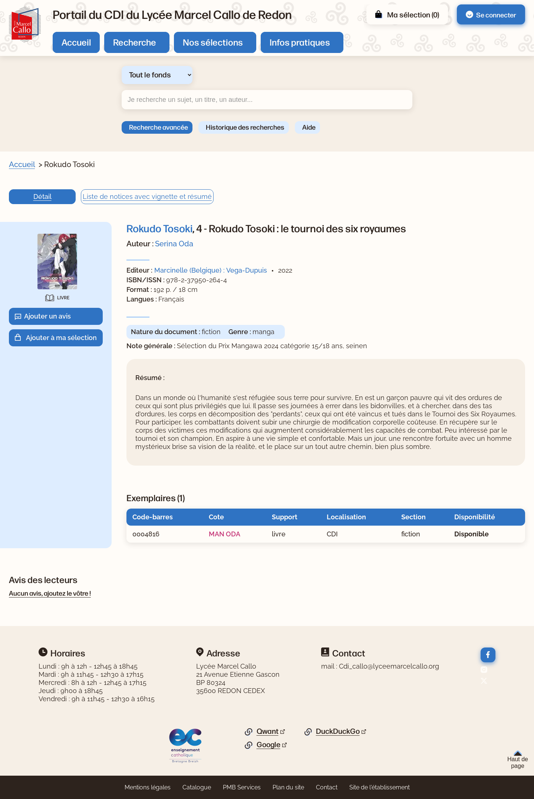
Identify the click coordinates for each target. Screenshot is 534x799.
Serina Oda (174, 244)
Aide (309, 126)
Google (268, 744)
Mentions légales (148, 787)
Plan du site (288, 787)
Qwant (267, 731)
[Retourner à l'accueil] (25, 24)
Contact (326, 787)
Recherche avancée (158, 126)
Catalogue (196, 787)
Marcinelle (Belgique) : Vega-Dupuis (210, 270)
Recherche (134, 42)
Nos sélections (213, 42)
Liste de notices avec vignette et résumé (147, 196)
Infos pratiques (300, 42)
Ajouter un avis (47, 316)
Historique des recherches (245, 126)
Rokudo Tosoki (159, 228)
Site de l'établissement (379, 787)
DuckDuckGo (338, 731)
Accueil (76, 42)
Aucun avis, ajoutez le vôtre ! (50, 592)
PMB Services (242, 787)
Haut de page (517, 759)
